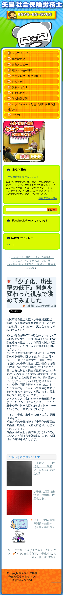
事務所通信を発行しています (23, 176)
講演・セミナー (21, 87)
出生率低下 (30, 553)
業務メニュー (20, 64)
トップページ (20, 53)
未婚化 (52, 557)
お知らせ (17, 81)
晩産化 (43, 557)
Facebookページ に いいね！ (30, 220)
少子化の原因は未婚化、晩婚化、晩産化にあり (44, 495)
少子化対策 (45, 553)
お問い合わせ (20, 93)
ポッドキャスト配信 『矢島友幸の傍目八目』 (31, 107)
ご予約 (16, 115)
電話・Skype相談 (22, 70)
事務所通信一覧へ (47, 198)
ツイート (10, 245)
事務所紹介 (18, 58)
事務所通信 (19, 169)
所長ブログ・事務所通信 (26, 76)
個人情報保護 (20, 98)
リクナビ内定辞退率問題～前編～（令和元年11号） (44, 524)
